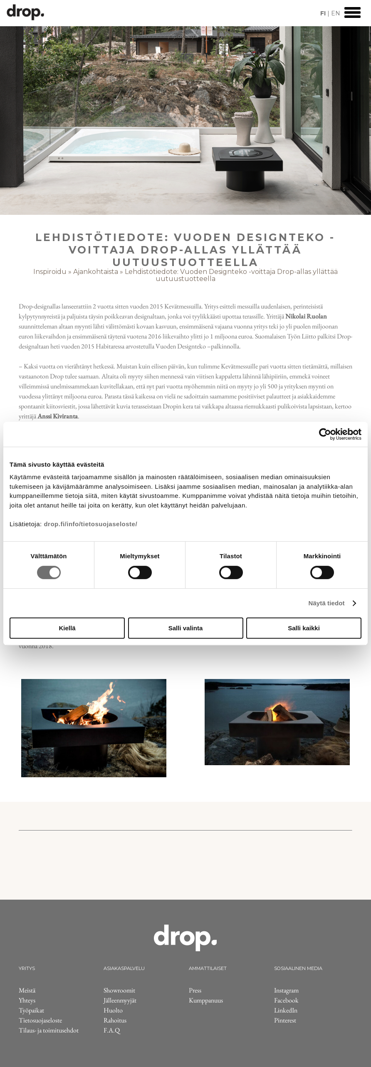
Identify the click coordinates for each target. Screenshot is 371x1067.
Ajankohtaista (95, 272)
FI (323, 13)
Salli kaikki (304, 628)
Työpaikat (31, 1010)
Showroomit (119, 990)
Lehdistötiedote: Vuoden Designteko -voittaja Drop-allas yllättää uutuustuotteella (231, 275)
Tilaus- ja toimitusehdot (49, 1030)
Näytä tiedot (327, 603)
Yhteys (27, 1000)
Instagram (286, 990)
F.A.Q (112, 1030)
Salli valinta (185, 628)
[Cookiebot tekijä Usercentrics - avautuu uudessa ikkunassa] (325, 434)
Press (195, 990)
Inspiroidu (50, 272)
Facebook (286, 1000)
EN (335, 13)
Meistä (27, 990)
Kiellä (67, 628)
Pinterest (285, 1020)
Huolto (113, 1010)
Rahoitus (115, 1020)
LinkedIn (285, 1010)
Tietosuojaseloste (40, 1020)
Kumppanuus (206, 1000)
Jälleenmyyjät (120, 1000)
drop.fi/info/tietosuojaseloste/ (90, 523)
